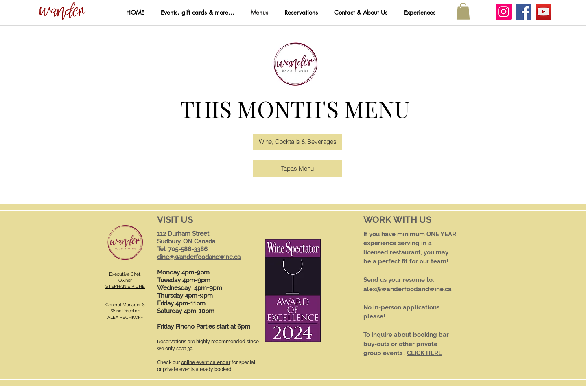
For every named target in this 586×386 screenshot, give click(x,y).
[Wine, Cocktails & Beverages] (297, 142)
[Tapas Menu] (297, 168)
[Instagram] (504, 12)
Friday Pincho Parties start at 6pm (203, 326)
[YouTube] (543, 12)
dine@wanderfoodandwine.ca (199, 257)
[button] (62, 11)
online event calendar (205, 362)
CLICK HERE (424, 353)
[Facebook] (523, 12)
